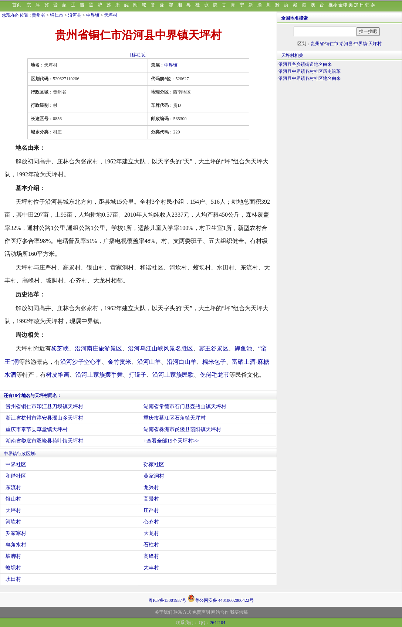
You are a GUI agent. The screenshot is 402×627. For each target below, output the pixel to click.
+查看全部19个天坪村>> (171, 441)
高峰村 (151, 556)
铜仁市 (56, 15)
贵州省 (38, 15)
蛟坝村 (13, 567)
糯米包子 (214, 362)
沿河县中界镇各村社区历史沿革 (309, 71)
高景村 (151, 499)
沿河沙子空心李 (81, 362)
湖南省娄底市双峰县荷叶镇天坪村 (44, 441)
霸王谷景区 (214, 348)
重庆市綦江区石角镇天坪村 (174, 418)
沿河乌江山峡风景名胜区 (160, 348)
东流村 (13, 487)
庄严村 (151, 510)
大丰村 (151, 567)
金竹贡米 (119, 362)
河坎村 (13, 522)
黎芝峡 (60, 348)
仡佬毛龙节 (214, 375)
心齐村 (151, 522)
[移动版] (138, 54)
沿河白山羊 (181, 362)
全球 (342, 4)
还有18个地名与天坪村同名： (32, 395)
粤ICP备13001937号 (167, 600)
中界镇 (92, 15)
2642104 (217, 622)
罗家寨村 (16, 533)
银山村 (13, 499)
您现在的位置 (15, 15)
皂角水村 (16, 545)
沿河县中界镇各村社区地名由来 (309, 78)
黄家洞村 (153, 476)
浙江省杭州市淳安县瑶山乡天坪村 (44, 418)
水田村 (13, 579)
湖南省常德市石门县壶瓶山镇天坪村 (184, 406)
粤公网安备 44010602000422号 (221, 598)
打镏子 (137, 375)
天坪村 (110, 15)
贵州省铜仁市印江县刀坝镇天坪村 (44, 406)
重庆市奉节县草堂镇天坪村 (37, 429)
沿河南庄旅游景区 (98, 348)
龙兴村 (151, 487)
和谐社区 (16, 476)
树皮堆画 (58, 375)
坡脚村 (13, 556)
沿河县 (74, 15)
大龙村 (151, 533)
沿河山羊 (149, 362)
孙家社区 (153, 464)
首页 (16, 4)
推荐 (332, 4)
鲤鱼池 (243, 348)
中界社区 (16, 464)
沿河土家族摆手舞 (99, 375)
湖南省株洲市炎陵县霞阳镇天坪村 (182, 429)
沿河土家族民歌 (173, 375)
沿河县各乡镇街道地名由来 (305, 64)
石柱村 (151, 545)
